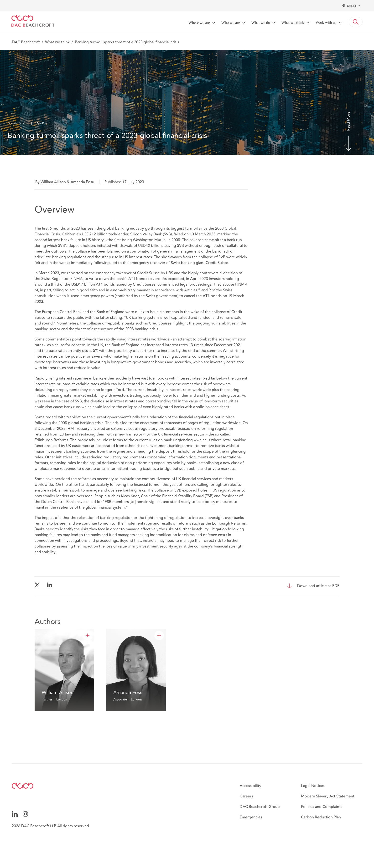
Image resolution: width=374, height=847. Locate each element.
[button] (356, 22)
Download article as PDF (318, 586)
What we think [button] (292, 22)
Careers (246, 796)
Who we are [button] (230, 22)
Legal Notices (313, 786)
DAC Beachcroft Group (260, 807)
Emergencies (251, 817)
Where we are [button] (199, 22)
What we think (57, 42)
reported (75, 273)
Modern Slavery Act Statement (327, 796)
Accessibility (250, 786)
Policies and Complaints (321, 807)
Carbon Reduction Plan (321, 817)
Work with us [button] (326, 22)
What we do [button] (260, 22)
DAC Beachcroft (26, 42)
